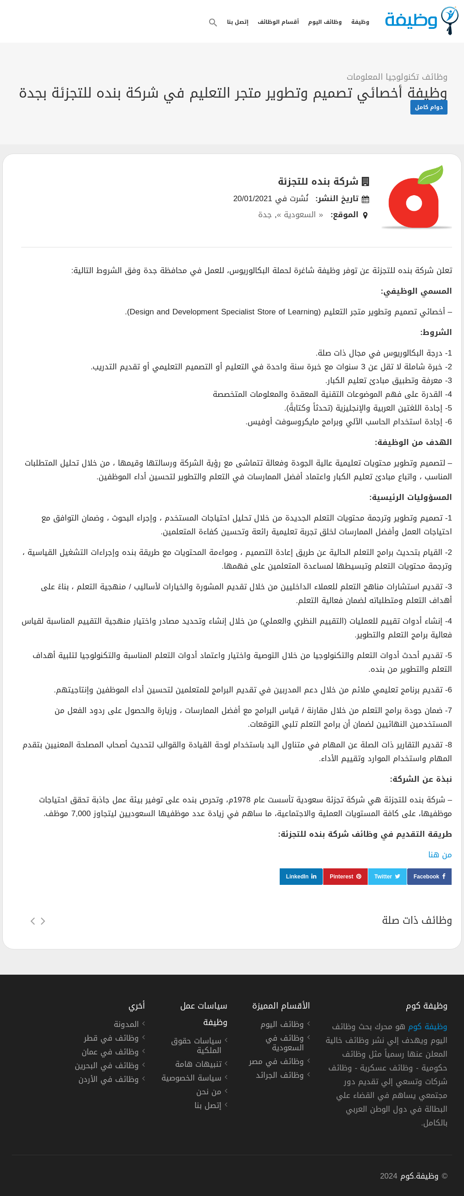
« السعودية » (300, 214)
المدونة (126, 1025)
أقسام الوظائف (278, 22)
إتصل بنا (238, 22)
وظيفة (360, 22)
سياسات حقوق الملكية (196, 1047)
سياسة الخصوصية (191, 1079)
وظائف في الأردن (108, 1080)
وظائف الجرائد (280, 1076)
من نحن (208, 1093)
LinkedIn (297, 877)
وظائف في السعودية (284, 1044)
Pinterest (341, 877)
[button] (213, 22)
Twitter (383, 877)
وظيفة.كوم (419, 1176)
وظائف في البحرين (107, 1067)
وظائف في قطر (111, 1039)
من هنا (440, 854)
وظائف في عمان (110, 1053)
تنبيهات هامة (198, 1065)
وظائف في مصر (276, 1063)
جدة (265, 214)
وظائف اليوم (325, 22)
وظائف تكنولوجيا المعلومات (397, 77)
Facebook (426, 877)
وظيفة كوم (427, 1026)
